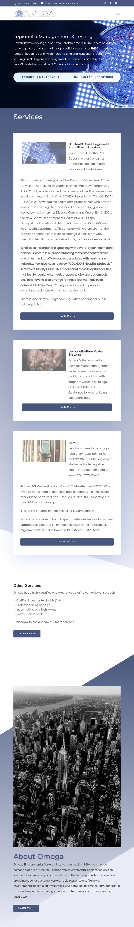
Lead (72, 442)
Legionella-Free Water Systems (85, 352)
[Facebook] (110, 4)
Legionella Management (40, 77)
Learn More (26, 908)
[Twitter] (116, 4)
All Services (27, 633)
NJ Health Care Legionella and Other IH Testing (89, 145)
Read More (67, 316)
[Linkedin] (105, 4)
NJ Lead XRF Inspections (93, 77)
